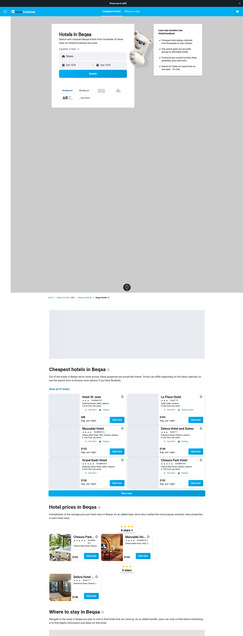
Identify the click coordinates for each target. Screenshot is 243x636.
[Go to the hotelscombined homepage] (23, 11)
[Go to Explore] (5, 47)
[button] (239, 3)
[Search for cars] (5, 34)
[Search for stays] (5, 27)
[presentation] (108, 369)
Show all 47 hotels (59, 389)
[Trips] (5, 56)
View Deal (117, 420)
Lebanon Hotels (63, 298)
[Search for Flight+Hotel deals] (5, 41)
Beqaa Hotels (83, 298)
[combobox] (69, 49)
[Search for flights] (5, 21)
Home (50, 298)
